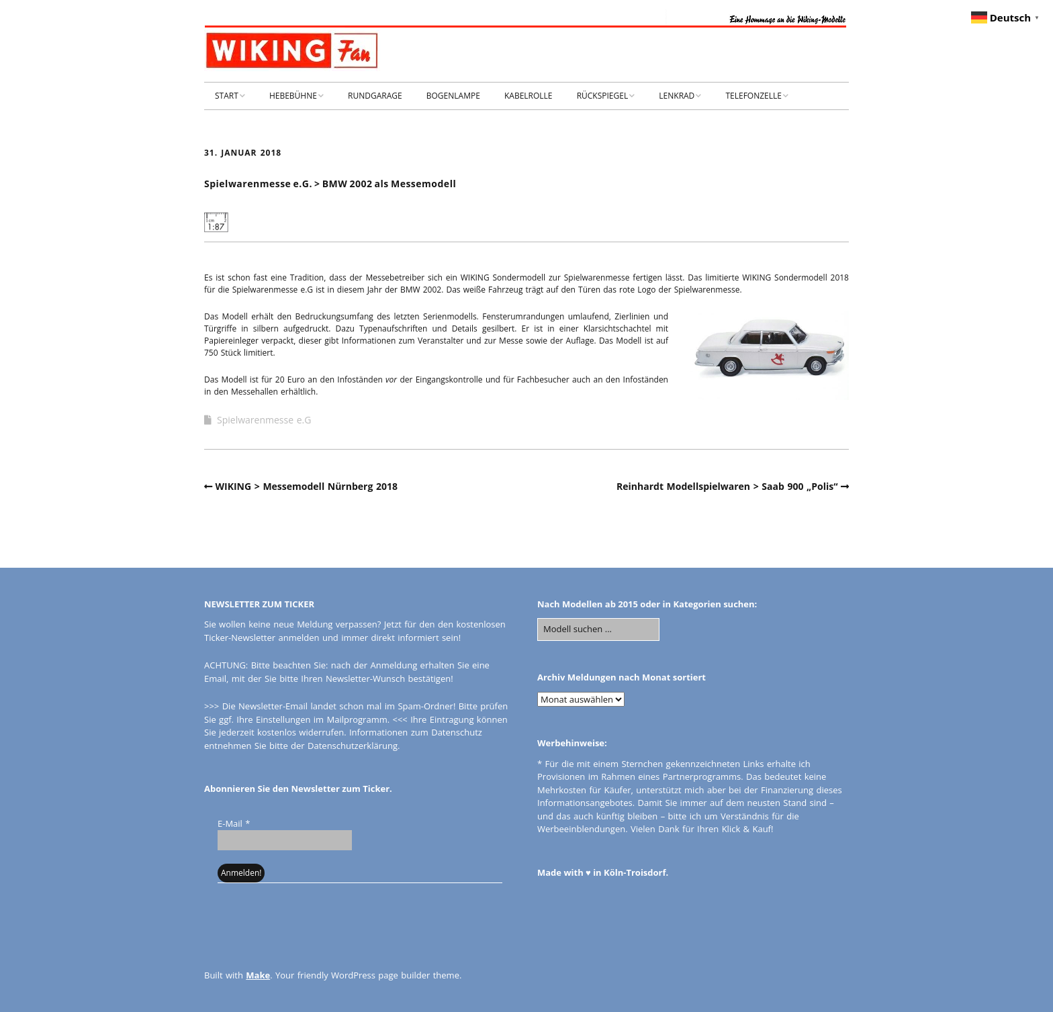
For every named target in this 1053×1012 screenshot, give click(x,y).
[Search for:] (598, 629)
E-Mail (234, 823)
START (226, 95)
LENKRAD (676, 95)
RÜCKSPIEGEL (603, 95)
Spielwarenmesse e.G (264, 419)
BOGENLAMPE (453, 95)
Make (258, 975)
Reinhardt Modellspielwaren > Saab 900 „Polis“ (726, 486)
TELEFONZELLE (753, 95)
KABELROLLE (528, 95)
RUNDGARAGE (375, 95)
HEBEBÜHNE (293, 95)
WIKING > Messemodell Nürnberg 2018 (307, 486)
